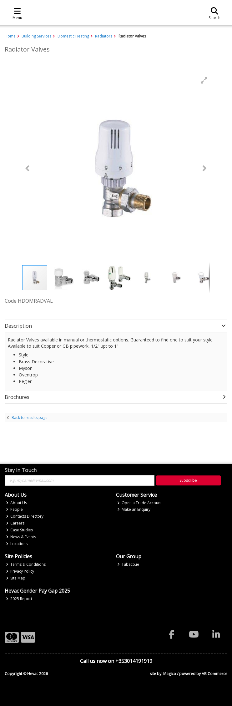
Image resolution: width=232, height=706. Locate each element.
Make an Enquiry (134, 509)
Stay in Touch (21, 470)
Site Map (16, 578)
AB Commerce (214, 673)
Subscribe (188, 480)
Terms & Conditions (26, 564)
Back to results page (30, 417)
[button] (204, 80)
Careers (15, 523)
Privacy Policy (20, 571)
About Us (16, 502)
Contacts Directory (25, 516)
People (14, 509)
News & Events (21, 536)
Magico (169, 673)
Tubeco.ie (128, 564)
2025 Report (19, 598)
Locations (17, 543)
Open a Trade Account (139, 502)
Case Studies (19, 530)
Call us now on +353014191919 (116, 661)
